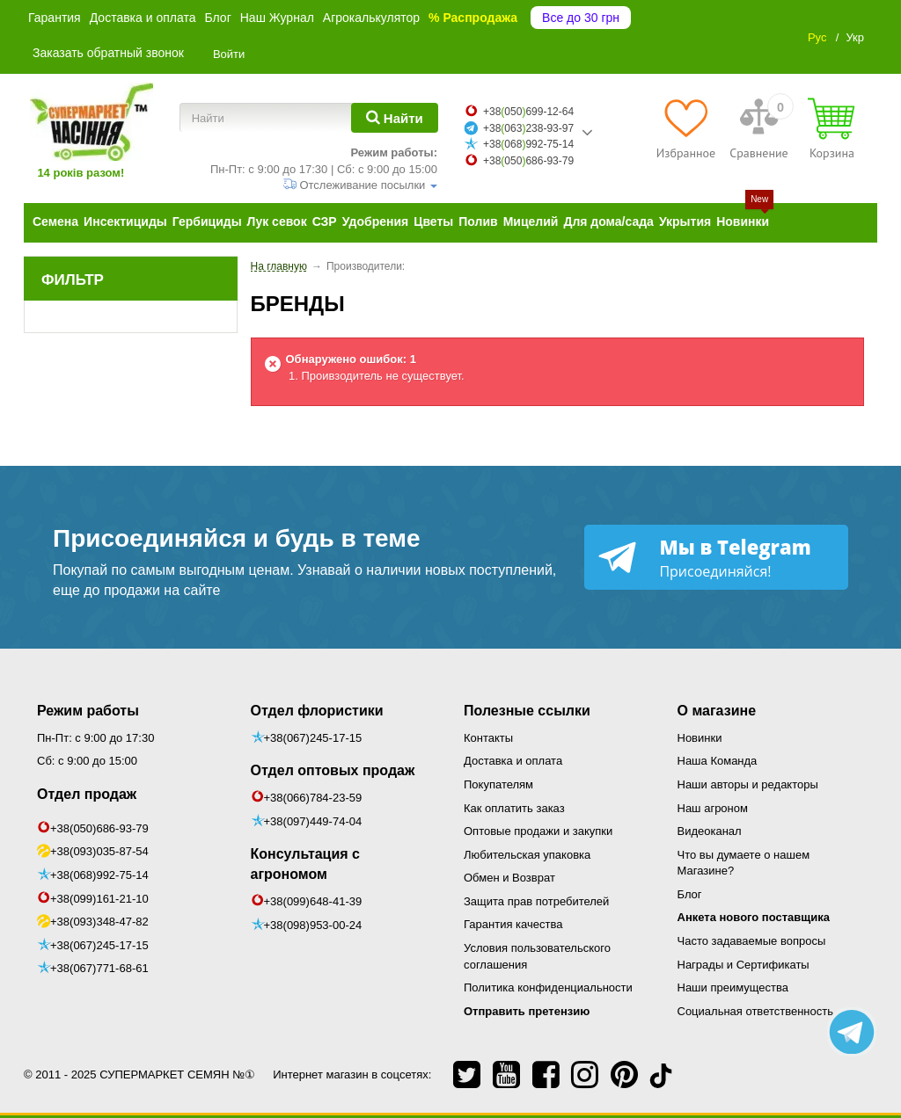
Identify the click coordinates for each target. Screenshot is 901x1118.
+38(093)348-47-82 (99, 921)
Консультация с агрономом (305, 864)
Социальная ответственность (756, 1011)
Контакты (488, 737)
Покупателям (498, 784)
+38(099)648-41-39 (313, 901)
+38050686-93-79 (528, 161)
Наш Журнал (277, 18)
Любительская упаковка (527, 854)
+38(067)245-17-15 (99, 945)
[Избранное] (686, 128)
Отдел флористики (317, 710)
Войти (229, 54)
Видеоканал (710, 831)
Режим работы (88, 710)
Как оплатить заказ (514, 808)
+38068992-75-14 (528, 144)
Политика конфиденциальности (548, 987)
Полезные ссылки (527, 710)
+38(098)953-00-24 (313, 925)
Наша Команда (718, 760)
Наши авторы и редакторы (748, 784)
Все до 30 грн (580, 18)
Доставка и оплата (143, 18)
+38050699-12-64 (528, 111)
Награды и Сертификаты (743, 964)
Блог (217, 18)
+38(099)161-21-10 (99, 898)
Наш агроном (713, 808)
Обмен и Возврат (509, 877)
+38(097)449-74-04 (313, 821)
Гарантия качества (513, 924)
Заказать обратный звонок (108, 53)
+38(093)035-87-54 (99, 851)
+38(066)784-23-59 (313, 797)
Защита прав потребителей (536, 901)
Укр (855, 37)
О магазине (717, 710)
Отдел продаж (86, 794)
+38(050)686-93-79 (99, 828)
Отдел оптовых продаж (333, 770)
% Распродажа (473, 18)
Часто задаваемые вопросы (752, 940)
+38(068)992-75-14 (99, 875)
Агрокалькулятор (371, 18)
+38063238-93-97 (528, 128)
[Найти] (394, 118)
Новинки (700, 737)
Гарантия (54, 18)
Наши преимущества (733, 987)
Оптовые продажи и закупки (538, 831)
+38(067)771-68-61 (99, 968)
